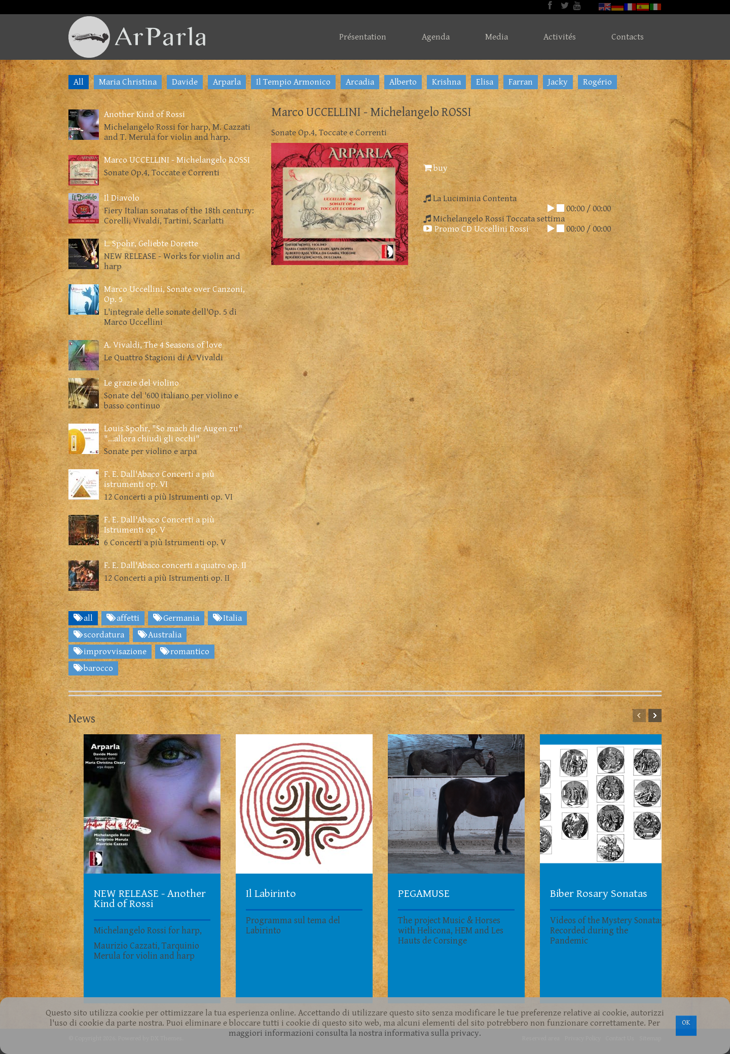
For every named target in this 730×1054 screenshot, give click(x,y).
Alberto (403, 82)
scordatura (99, 635)
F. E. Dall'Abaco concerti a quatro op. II (175, 565)
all (83, 618)
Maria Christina (128, 82)
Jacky (558, 82)
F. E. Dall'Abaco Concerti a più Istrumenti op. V (159, 525)
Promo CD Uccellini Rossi (476, 229)
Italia (227, 618)
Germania (176, 618)
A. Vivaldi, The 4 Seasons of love (163, 345)
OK (686, 1023)
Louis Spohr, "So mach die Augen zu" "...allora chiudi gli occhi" (173, 434)
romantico (184, 652)
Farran (520, 82)
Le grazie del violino (141, 383)
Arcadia (360, 82)
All (79, 82)
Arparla (227, 82)
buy (435, 168)
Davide (185, 82)
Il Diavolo (121, 198)
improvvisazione (110, 652)
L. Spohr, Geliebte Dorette (151, 244)
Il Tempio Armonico (293, 82)
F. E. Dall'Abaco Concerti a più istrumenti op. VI (159, 479)
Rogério (597, 82)
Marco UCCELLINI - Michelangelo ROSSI (177, 160)
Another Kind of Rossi (144, 114)
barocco (93, 668)
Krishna (446, 82)
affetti (122, 618)
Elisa (484, 82)
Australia (159, 635)
